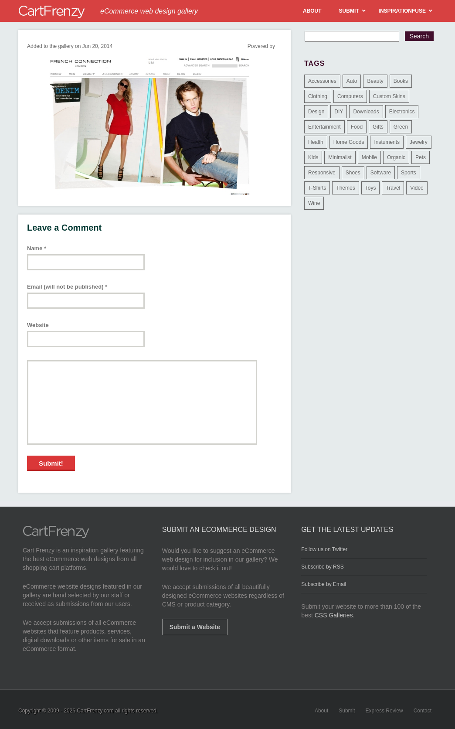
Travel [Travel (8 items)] (393, 188)
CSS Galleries (334, 615)
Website (38, 325)
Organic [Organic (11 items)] (396, 157)
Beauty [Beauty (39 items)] (375, 81)
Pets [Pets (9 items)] (420, 157)
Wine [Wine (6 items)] (314, 203)
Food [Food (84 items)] (357, 127)
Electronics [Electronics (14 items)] (402, 112)
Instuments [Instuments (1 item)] (387, 142)
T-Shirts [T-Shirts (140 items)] (317, 188)
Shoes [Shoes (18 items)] (353, 173)
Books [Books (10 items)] (401, 81)
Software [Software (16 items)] (380, 173)
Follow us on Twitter (324, 549)
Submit (347, 711)
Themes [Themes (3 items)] (345, 188)
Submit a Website (195, 626)
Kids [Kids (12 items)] (313, 157)
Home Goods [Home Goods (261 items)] (348, 142)
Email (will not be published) (67, 286)
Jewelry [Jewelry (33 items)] (419, 142)
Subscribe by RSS (322, 567)
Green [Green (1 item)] (401, 127)
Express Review (384, 711)
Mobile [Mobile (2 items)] (369, 157)
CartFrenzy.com (95, 711)
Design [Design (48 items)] (316, 112)
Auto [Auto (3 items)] (351, 81)
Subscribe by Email (323, 584)
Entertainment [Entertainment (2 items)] (324, 127)
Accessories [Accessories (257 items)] (322, 81)
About (321, 711)
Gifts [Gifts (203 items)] (378, 127)
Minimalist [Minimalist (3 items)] (339, 157)
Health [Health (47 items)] (315, 142)
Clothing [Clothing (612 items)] (317, 96)
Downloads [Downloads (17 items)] (366, 112)
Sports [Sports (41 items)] (408, 173)
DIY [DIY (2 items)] (338, 112)
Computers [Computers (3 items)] (350, 96)
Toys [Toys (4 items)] (370, 188)
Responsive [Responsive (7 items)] (322, 173)
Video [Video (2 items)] (416, 188)
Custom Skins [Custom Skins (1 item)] (389, 96)
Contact (422, 711)
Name (36, 248)
